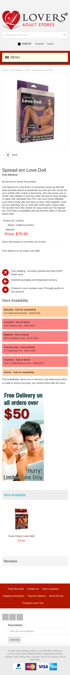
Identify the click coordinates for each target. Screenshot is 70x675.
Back (11, 155)
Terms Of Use (56, 596)
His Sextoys (16, 70)
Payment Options (37, 596)
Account (39, 43)
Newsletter (15, 625)
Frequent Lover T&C (33, 603)
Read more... (18, 274)
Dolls (27, 70)
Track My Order (16, 588)
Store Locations (50, 588)
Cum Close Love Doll (21, 536)
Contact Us (33, 588)
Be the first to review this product (19, 181)
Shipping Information (13, 596)
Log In (50, 43)
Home (5, 70)
